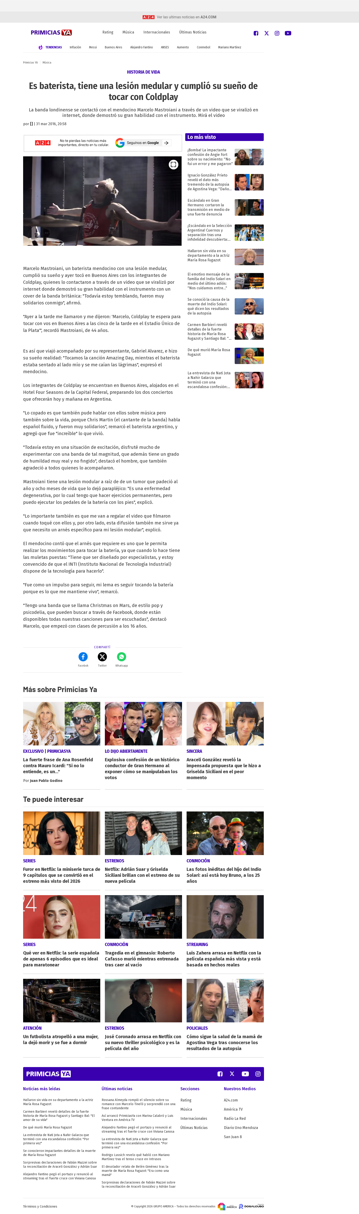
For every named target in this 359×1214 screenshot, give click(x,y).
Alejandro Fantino (141, 47)
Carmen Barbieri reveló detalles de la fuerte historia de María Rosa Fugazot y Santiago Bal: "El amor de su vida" (59, 1115)
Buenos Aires (113, 47)
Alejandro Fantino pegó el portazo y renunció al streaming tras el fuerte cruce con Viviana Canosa (59, 1175)
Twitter (102, 659)
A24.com (231, 1099)
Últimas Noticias (193, 32)
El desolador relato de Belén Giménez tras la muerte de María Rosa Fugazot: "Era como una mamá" (135, 1170)
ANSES (165, 47)
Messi (93, 47)
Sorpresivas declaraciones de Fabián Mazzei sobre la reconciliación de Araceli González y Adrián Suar (60, 1164)
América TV (233, 1108)
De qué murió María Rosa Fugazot (47, 1126)
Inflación (75, 47)
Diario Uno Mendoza (241, 1127)
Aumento (183, 47)
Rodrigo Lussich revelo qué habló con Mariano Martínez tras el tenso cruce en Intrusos (136, 1156)
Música (128, 32)
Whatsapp (121, 659)
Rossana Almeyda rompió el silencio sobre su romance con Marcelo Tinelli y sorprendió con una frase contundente (138, 1103)
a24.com (208, 17)
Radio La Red (235, 1117)
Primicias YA (30, 62)
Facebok (83, 659)
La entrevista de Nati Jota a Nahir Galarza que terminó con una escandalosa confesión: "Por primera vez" (56, 1138)
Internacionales (156, 32)
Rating (107, 32)
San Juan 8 (233, 1136)
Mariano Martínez (229, 47)
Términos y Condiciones (40, 1206)
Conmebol (203, 47)
